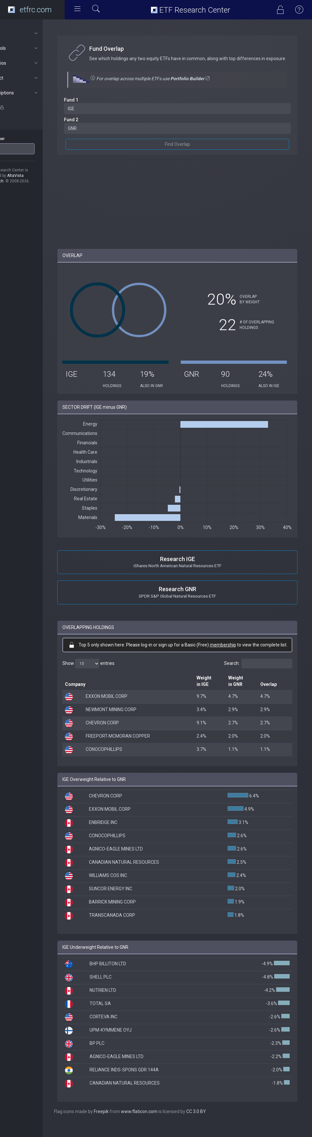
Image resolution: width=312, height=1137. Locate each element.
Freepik (123, 1124)
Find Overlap (188, 150)
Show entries (110, 676)
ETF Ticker (17, 138)
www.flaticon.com (161, 1124)
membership (248, 651)
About (34, 33)
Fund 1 (93, 106)
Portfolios (34, 63)
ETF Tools (34, 48)
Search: (258, 676)
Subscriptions (34, 92)
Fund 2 (93, 126)
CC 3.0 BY (218, 1124)
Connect (34, 78)
